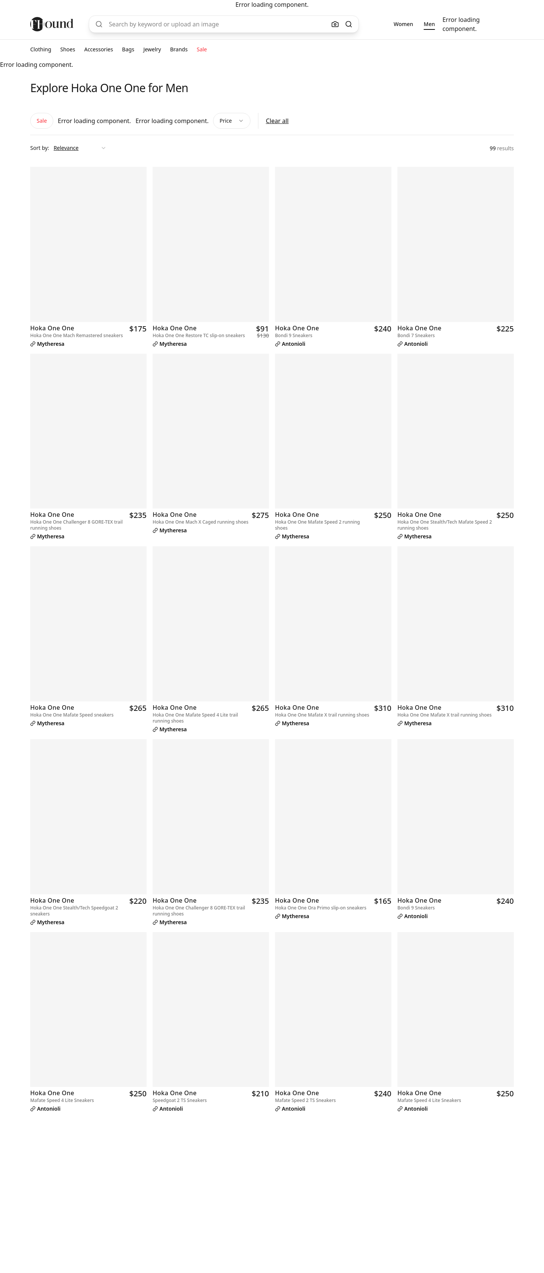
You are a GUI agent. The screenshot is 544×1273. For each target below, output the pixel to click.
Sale (202, 49)
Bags (128, 49)
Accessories (98, 49)
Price (231, 120)
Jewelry (152, 49)
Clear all (277, 121)
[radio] (403, 24)
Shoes (67, 49)
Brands (178, 49)
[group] (414, 24)
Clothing (40, 49)
